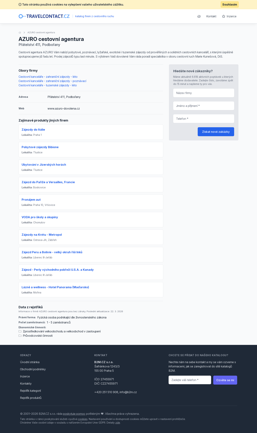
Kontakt (211, 16)
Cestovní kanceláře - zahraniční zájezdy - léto (48, 76)
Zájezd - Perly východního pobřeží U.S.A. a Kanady (58, 269)
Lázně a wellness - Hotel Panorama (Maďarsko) (55, 287)
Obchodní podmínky (33, 369)
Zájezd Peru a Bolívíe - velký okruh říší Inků (52, 252)
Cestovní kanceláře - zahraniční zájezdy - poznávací (52, 81)
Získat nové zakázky (216, 131)
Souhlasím (229, 4)
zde (117, 422)
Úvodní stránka (29, 362)
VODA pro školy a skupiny (40, 217)
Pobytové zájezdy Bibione (40, 147)
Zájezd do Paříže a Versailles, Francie (48, 182)
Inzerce (229, 16)
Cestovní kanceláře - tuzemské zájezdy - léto (48, 85)
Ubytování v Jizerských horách (44, 164)
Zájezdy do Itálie (33, 129)
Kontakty (26, 383)
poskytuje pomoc (74, 413)
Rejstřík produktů (30, 398)
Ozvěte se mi (225, 380)
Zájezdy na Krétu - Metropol (42, 234)
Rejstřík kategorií (30, 390)
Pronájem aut (31, 199)
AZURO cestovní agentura (41, 32)
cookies (83, 418)
